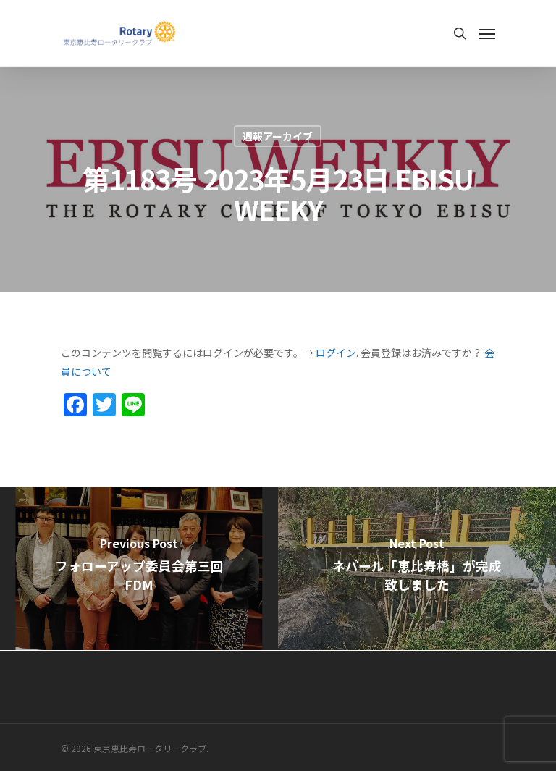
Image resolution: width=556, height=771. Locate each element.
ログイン (336, 352)
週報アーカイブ (278, 136)
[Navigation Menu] (487, 33)
